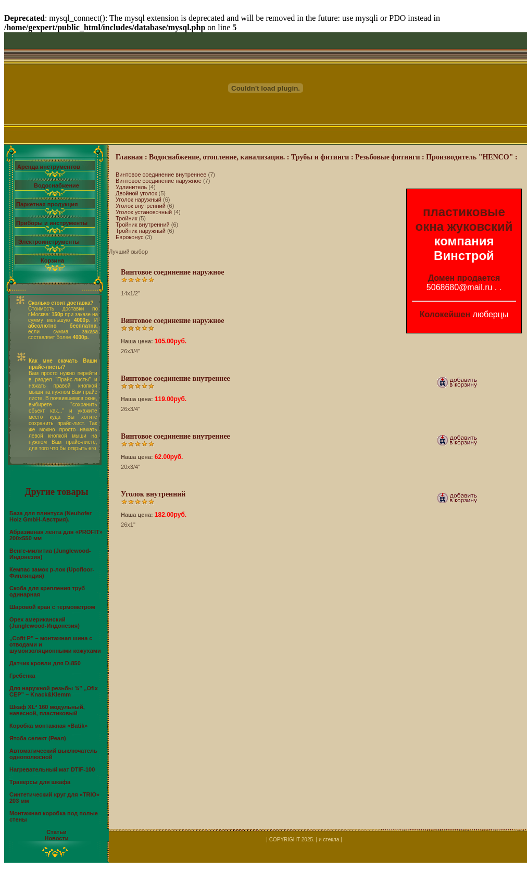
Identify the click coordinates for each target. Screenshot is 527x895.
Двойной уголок (136, 193)
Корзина (52, 260)
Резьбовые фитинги (387, 157)
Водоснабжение (56, 185)
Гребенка (22, 676)
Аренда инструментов (48, 167)
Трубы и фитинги (320, 157)
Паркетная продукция (47, 204)
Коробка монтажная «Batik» (48, 726)
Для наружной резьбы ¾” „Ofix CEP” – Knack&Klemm (53, 691)
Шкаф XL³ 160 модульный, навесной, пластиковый (47, 710)
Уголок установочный (144, 212)
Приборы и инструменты (51, 223)
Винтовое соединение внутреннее (161, 174)
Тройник (126, 218)
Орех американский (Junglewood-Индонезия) (44, 622)
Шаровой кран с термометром (52, 607)
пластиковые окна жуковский (464, 219)
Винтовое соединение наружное (159, 181)
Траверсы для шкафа (39, 782)
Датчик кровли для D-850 (45, 663)
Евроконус (129, 237)
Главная (129, 157)
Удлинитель (131, 187)
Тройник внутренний (143, 224)
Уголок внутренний (141, 206)
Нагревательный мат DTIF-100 (52, 769)
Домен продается (464, 278)
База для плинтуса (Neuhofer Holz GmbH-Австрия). (50, 516)
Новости (56, 838)
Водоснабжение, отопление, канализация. (217, 157)
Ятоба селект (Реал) (37, 738)
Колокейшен (445, 314)
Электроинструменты (49, 242)
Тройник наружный (141, 231)
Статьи (56, 832)
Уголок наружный (138, 199)
